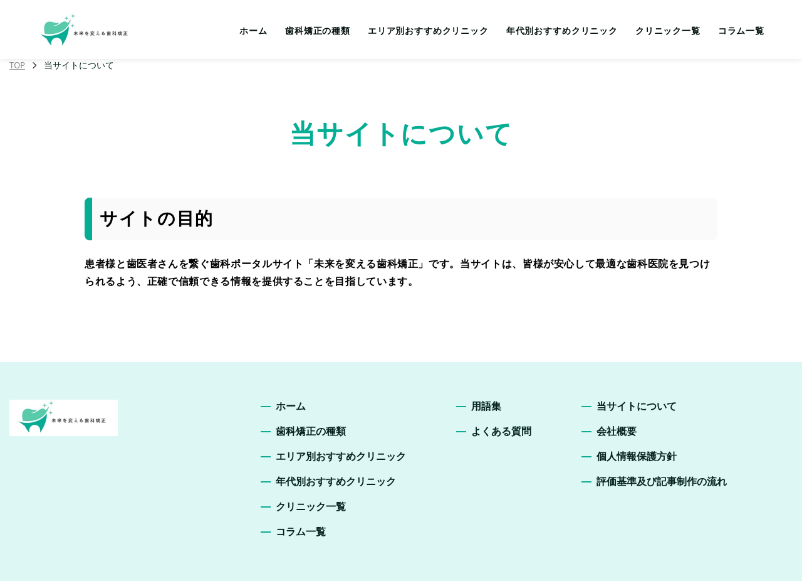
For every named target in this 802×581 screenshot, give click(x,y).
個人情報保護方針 (636, 456)
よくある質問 (501, 431)
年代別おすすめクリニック (562, 31)
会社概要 (616, 431)
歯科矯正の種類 (317, 31)
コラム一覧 (741, 31)
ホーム (253, 31)
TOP (17, 65)
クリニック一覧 (667, 31)
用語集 (486, 406)
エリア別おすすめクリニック (428, 31)
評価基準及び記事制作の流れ (661, 482)
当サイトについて (636, 406)
